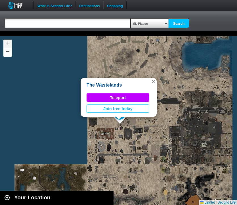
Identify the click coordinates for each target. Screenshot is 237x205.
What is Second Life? (54, 5)
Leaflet (207, 202)
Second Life (18, 5)
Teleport (118, 97)
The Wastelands (104, 85)
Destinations (89, 5)
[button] (153, 81)
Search (178, 24)
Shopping (115, 5)
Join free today (118, 108)
